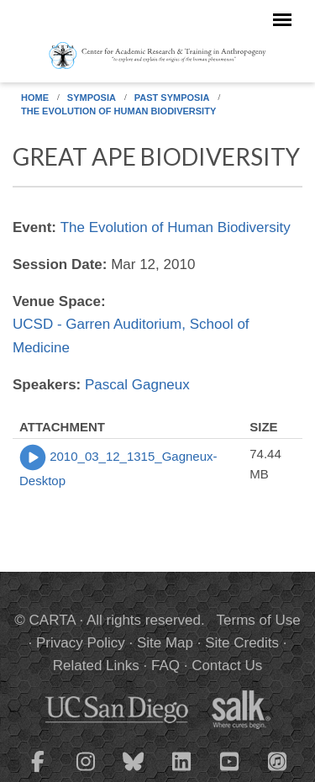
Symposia (91, 97)
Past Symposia (172, 97)
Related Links (96, 666)
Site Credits (242, 643)
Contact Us (227, 666)
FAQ (165, 666)
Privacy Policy (80, 643)
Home (35, 97)
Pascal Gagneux (137, 385)
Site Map (165, 643)
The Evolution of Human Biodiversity (118, 111)
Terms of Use (259, 620)
